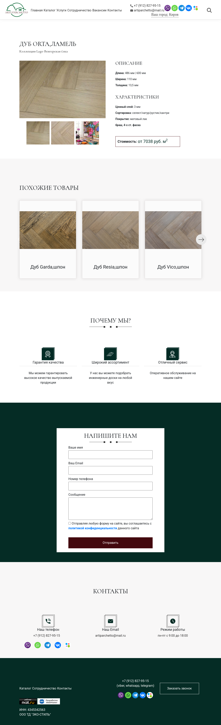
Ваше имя (75, 447)
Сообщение (76, 494)
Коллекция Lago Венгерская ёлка (43, 51)
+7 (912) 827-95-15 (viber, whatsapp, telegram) (135, 683)
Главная (37, 10)
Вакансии (99, 10)
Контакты (115, 10)
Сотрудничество (79, 10)
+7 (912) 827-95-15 (145, 5)
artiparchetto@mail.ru (147, 10)
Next (201, 239)
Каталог (49, 10)
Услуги (61, 10)
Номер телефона (80, 479)
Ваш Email (75, 463)
